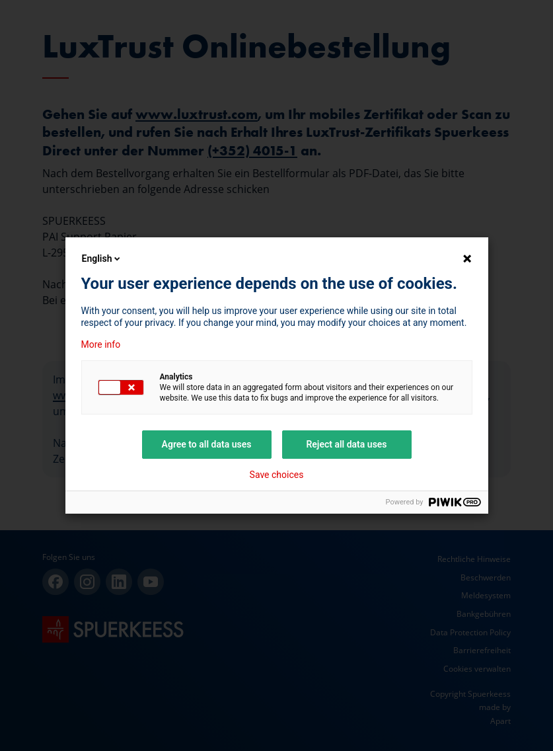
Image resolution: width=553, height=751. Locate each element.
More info (101, 344)
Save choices (277, 474)
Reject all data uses (346, 444)
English (102, 258)
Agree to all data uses (207, 444)
